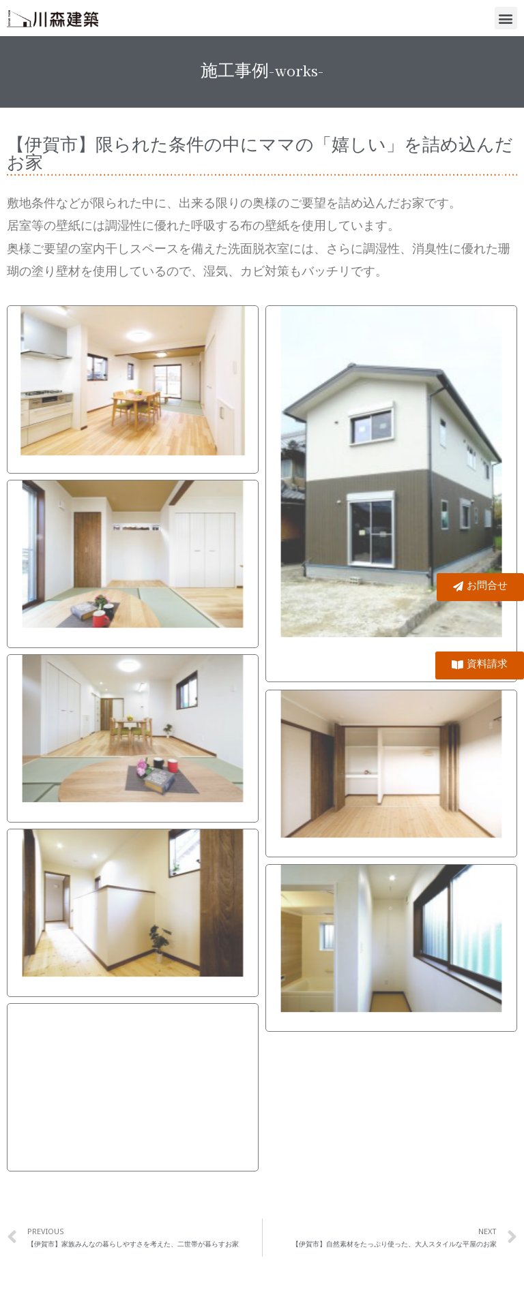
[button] (506, 18)
